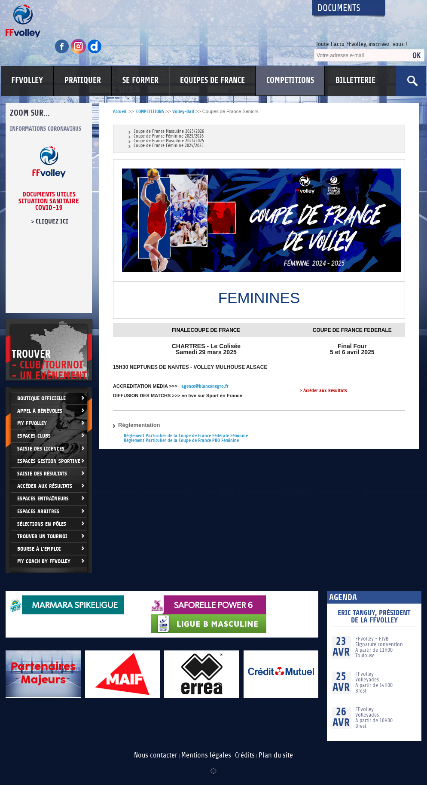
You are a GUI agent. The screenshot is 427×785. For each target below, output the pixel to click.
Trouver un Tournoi (42, 536)
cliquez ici (52, 221)
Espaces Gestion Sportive (48, 461)
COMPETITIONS (290, 80)
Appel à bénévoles (39, 411)
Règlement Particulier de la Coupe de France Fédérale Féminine (186, 435)
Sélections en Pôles (41, 524)
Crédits (245, 755)
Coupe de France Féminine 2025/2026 (169, 136)
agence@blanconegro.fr (205, 386)
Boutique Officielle (41, 398)
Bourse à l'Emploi (39, 549)
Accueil (119, 111)
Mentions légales (206, 755)
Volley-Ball (183, 111)
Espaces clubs (34, 435)
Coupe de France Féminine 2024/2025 (169, 146)
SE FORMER (140, 80)
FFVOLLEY (27, 80)
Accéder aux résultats (44, 486)
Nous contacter (155, 755)
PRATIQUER (82, 80)
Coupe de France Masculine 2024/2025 (169, 141)
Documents (338, 8)
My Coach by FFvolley (43, 561)
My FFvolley (32, 423)
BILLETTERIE (355, 80)
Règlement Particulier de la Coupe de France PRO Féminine (181, 440)
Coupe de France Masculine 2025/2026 (169, 131)
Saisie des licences (40, 448)
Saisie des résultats (42, 473)
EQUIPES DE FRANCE (212, 80)
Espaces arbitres (38, 511)
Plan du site (276, 755)
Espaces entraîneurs (43, 498)
